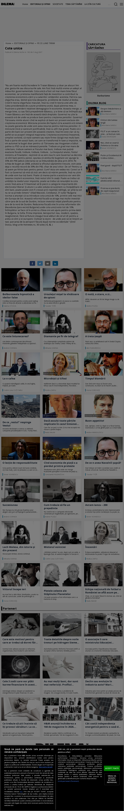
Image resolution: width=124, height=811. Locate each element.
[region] (62, 778)
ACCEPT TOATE (112, 768)
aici (21, 791)
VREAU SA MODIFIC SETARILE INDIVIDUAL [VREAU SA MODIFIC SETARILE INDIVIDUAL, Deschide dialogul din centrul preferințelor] (112, 779)
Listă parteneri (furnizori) (68, 781)
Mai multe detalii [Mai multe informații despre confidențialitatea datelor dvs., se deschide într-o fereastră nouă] (46, 767)
